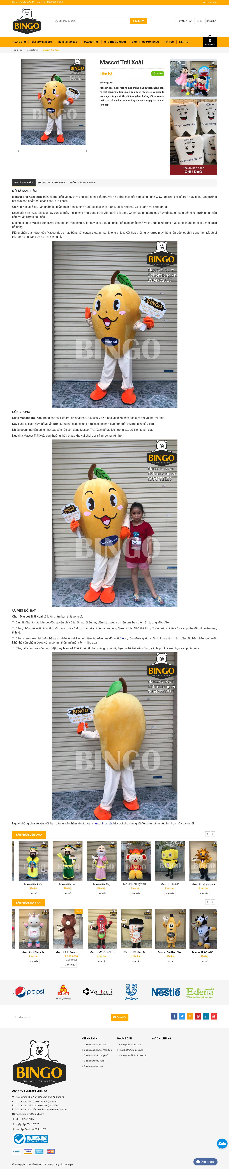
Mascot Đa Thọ (131, 884)
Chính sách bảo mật (93, 1066)
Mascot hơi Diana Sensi (64, 952)
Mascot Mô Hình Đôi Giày (133, 952)
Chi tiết (29, 893)
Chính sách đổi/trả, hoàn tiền (98, 1050)
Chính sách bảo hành (94, 1061)
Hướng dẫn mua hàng (82, 182)
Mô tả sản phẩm (23, 182)
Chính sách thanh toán (95, 1044)
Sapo (70, 1164)
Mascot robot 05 (200, 884)
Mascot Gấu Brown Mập (98, 952)
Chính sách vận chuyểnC (96, 1055)
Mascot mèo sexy (29, 884)
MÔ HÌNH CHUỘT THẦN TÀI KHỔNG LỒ (174, 884)
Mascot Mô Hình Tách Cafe (168, 952)
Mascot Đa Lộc (97, 884)
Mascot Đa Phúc (63, 884)
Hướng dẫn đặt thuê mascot (132, 1055)
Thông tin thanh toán (51, 182)
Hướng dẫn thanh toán (130, 1044)
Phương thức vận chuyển (131, 1050)
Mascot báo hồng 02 (29, 952)
